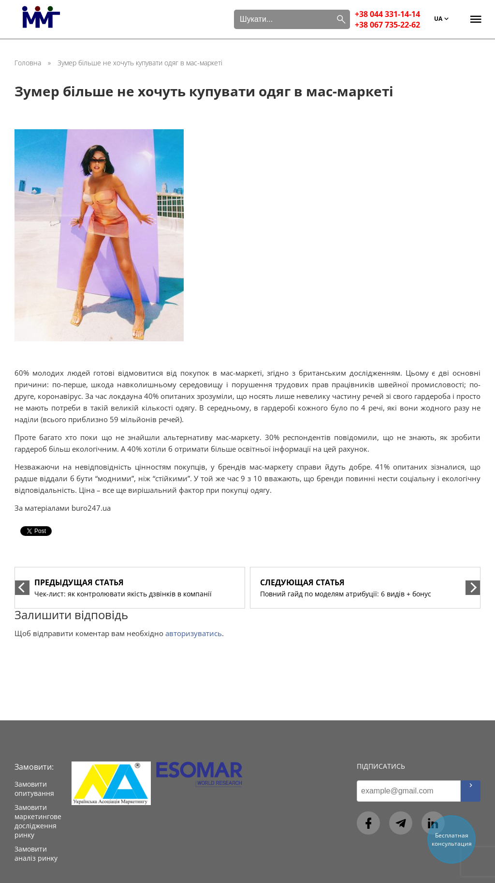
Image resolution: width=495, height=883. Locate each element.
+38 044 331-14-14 (387, 14)
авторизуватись (193, 633)
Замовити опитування (34, 788)
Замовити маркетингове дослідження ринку (38, 821)
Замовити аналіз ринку (36, 853)
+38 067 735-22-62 (387, 24)
